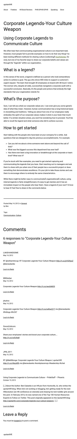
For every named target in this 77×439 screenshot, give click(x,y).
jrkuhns (6, 301)
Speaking (54, 10)
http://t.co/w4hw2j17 (46, 309)
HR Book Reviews (26, 10)
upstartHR (8, 4)
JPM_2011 (7, 352)
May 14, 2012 (8, 255)
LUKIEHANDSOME (10, 252)
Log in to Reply (8, 269)
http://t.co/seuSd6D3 (46, 286)
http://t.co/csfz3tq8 (11, 338)
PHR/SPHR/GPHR (41, 10)
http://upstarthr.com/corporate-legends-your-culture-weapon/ (28, 401)
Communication (9, 215)
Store (62, 10)
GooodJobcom (9, 326)
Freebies (14, 10)
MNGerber (7, 278)
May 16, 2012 (8, 355)
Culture (18, 215)
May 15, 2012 (8, 329)
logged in (18, 421)
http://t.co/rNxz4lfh (11, 363)
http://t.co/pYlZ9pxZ (64, 261)
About (6, 10)
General (24, 203)
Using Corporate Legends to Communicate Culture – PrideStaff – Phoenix (33, 377)
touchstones (61, 57)
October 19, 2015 (9, 380)
